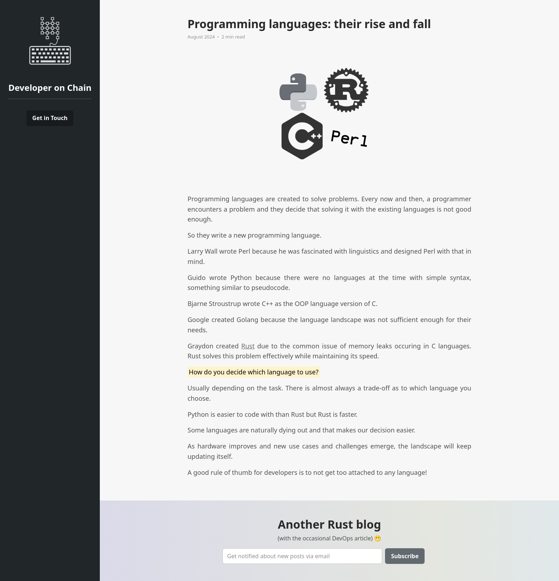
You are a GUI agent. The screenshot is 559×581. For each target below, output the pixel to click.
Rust (248, 346)
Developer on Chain (49, 87)
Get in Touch (50, 118)
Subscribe (405, 556)
